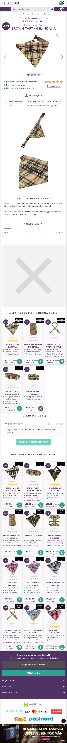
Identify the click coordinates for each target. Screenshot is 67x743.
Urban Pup (37, 25)
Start (19, 14)
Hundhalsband (37, 14)
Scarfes (47, 14)
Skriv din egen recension (33, 442)
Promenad (26, 14)
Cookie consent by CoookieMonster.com (53, 741)
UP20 (42, 21)
